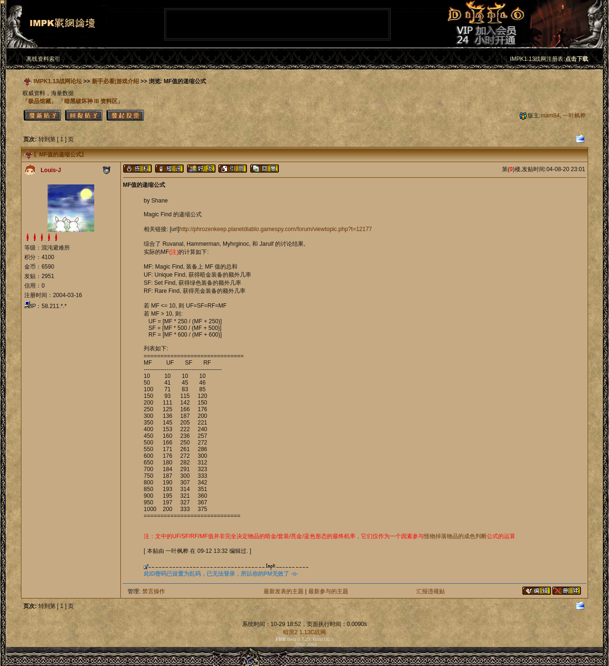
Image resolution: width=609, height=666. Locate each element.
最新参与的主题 (328, 591)
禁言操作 (153, 591)
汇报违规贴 (430, 591)
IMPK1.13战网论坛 (58, 81)
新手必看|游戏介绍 (115, 81)
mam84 (550, 115)
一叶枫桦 (574, 115)
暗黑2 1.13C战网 (304, 632)
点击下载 (576, 59)
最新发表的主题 (284, 591)
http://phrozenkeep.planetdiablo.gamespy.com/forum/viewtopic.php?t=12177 (275, 229)
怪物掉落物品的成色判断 (455, 536)
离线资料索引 (43, 59)
